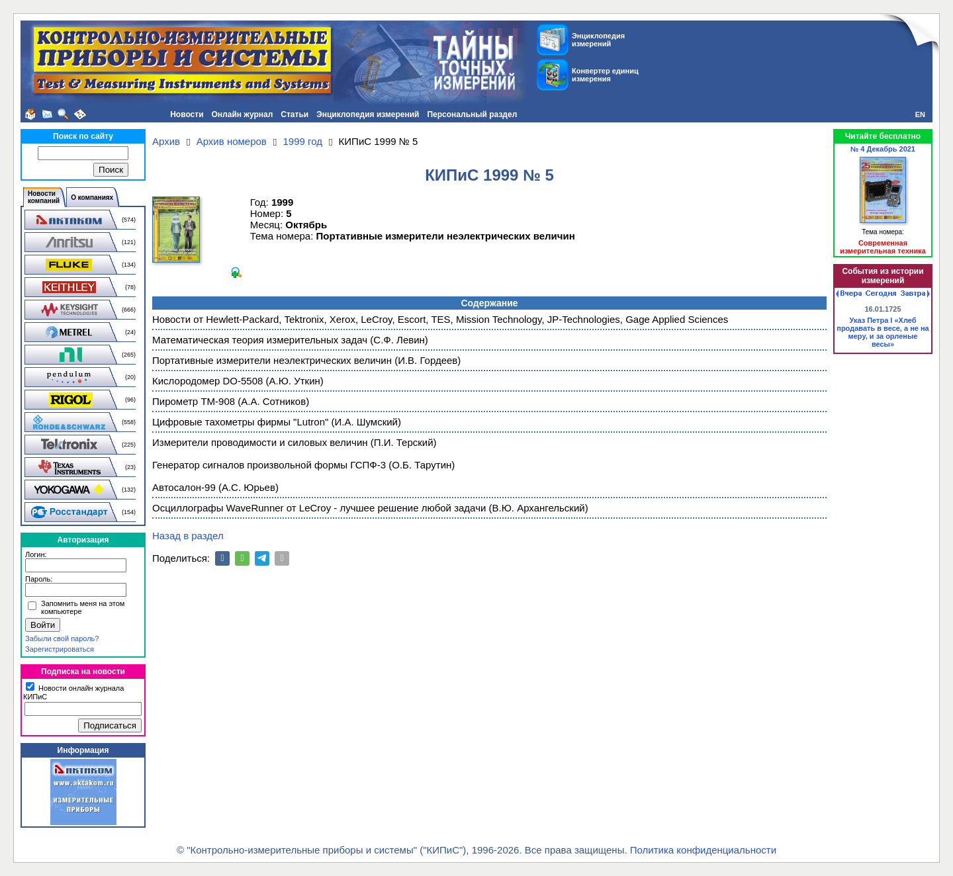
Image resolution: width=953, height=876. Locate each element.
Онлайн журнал (242, 114)
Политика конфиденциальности (703, 849)
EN (920, 114)
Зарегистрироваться (59, 649)
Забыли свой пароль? (62, 638)
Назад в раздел (188, 535)
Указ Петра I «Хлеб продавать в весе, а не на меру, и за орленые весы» (883, 332)
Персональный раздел (472, 114)
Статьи (294, 114)
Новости (186, 114)
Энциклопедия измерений (367, 114)
